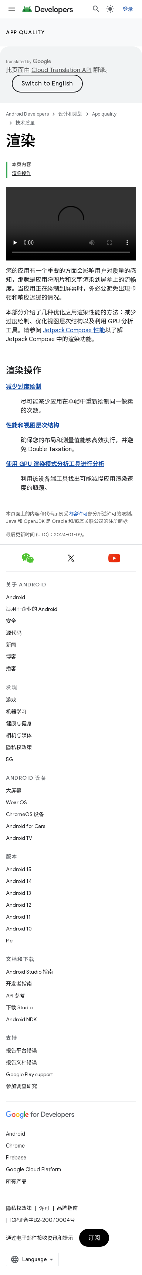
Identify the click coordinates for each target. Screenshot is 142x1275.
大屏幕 (13, 790)
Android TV (19, 838)
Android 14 (19, 881)
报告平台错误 (21, 1050)
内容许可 (78, 514)
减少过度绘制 (23, 387)
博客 (11, 656)
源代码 (13, 633)
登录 (128, 9)
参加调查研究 (21, 1086)
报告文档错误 (21, 1062)
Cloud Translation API (61, 70)
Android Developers (27, 114)
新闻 (11, 644)
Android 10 (19, 928)
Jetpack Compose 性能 (74, 330)
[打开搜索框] (96, 8)
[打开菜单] (11, 9)
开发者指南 (19, 983)
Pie (9, 940)
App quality (25, 32)
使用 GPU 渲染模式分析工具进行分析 (55, 464)
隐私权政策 (19, 747)
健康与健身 (19, 723)
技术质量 (25, 123)
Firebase (16, 1157)
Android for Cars (25, 826)
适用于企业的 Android (31, 609)
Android (15, 597)
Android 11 (18, 916)
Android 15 (18, 869)
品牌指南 (67, 1208)
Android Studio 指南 (29, 971)
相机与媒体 (19, 735)
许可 (44, 1208)
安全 (11, 621)
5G (9, 759)
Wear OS (16, 802)
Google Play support (29, 1074)
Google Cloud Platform (33, 1169)
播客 (11, 668)
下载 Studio (19, 1007)
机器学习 (16, 711)
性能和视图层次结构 (32, 425)
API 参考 (15, 995)
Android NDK (21, 1019)
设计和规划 (70, 114)
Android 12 (18, 905)
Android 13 (18, 893)
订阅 (94, 1238)
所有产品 (16, 1181)
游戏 (11, 699)
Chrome (15, 1145)
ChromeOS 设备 (25, 814)
